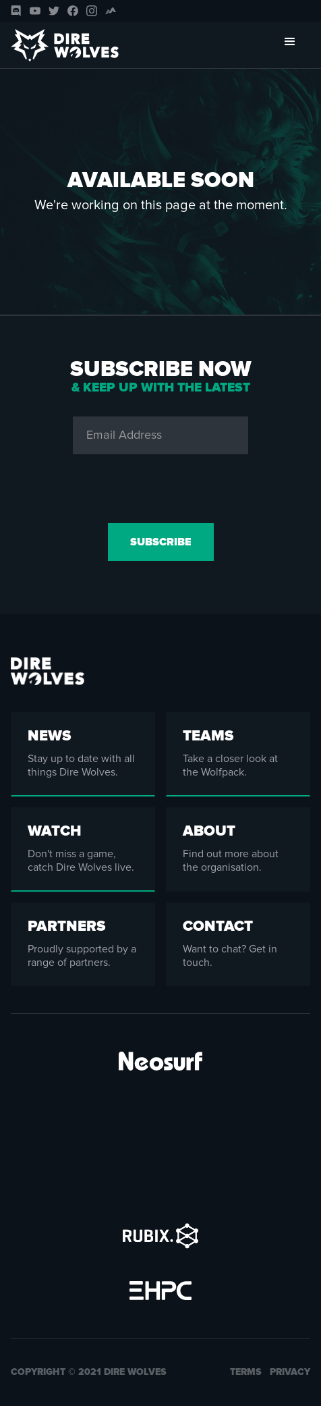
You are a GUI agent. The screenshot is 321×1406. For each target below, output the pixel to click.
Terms (246, 1372)
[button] (290, 45)
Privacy (290, 1372)
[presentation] (160, 486)
